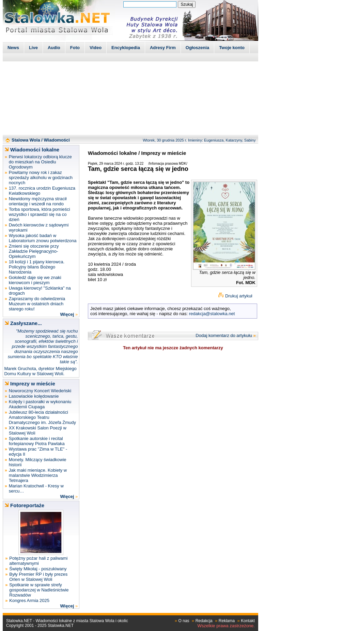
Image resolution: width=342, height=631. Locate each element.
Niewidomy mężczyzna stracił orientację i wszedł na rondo (38, 201)
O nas (183, 620)
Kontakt (248, 620)
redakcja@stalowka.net (212, 313)
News (13, 47)
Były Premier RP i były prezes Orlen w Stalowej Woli (38, 577)
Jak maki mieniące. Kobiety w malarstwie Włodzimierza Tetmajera (38, 475)
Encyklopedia (125, 47)
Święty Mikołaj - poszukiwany (37, 568)
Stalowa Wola (26, 140)
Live (33, 47)
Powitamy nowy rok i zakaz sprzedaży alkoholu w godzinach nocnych (41, 177)
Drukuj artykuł (238, 295)
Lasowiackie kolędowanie (34, 396)
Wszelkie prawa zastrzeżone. (226, 625)
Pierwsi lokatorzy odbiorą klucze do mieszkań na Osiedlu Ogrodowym (40, 162)
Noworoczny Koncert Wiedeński (40, 390)
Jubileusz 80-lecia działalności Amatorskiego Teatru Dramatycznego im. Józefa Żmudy (42, 417)
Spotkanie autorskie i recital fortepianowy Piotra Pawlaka (37, 441)
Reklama (227, 620)
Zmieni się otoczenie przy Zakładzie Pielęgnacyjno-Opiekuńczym (34, 251)
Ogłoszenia (197, 47)
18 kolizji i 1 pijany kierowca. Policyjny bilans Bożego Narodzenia (36, 267)
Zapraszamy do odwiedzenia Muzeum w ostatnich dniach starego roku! (37, 303)
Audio (54, 47)
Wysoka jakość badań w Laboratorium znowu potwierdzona (43, 238)
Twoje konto (232, 47)
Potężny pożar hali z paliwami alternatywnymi (38, 561)
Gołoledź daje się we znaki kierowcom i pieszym (35, 280)
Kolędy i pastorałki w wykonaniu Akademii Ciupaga (40, 404)
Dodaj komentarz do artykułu (224, 335)
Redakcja (204, 620)
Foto (75, 47)
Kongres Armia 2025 (29, 600)
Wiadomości (56, 140)
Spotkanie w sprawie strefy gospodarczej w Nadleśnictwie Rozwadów (38, 590)
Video (96, 47)
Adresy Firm (163, 47)
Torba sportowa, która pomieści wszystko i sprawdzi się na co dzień (39, 214)
